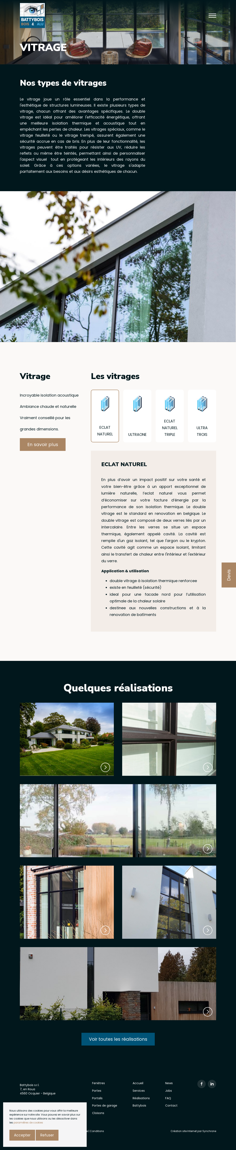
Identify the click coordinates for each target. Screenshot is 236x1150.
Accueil (138, 1083)
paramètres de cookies (28, 1122)
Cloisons (98, 1113)
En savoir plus (42, 444)
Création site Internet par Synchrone (193, 1131)
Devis (229, 575)
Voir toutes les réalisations (118, 1039)
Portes (96, 1091)
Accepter (22, 1135)
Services (139, 1091)
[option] (118, 266)
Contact (171, 1105)
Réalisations (141, 1098)
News (169, 1083)
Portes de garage (104, 1105)
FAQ (168, 1098)
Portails (97, 1098)
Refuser (47, 1135)
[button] (212, 16)
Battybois (139, 1105)
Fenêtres (98, 1083)
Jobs (168, 1091)
